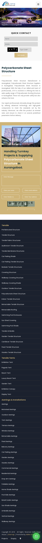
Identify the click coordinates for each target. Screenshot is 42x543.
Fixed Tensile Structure (10, 347)
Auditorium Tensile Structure (13, 246)
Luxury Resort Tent (9, 378)
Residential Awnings (9, 473)
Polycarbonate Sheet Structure (13, 294)
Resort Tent (6, 373)
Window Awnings (8, 431)
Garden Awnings (8, 457)
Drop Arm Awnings (9, 479)
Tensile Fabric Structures (11, 240)
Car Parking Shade (9, 256)
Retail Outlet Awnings (10, 500)
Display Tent (6, 394)
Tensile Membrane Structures (13, 251)
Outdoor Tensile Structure (12, 288)
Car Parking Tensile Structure (13, 262)
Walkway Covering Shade (11, 283)
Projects (5, 538)
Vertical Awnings (8, 516)
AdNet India (30, 534)
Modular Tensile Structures (12, 267)
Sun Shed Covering (9, 320)
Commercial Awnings (10, 468)
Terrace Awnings (8, 425)
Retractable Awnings (9, 436)
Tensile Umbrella (8, 331)
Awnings (5, 404)
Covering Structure (9, 272)
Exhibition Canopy (8, 389)
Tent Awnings (7, 420)
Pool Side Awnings (8, 495)
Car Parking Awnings (9, 452)
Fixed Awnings (7, 441)
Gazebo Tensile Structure (11, 352)
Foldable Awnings (8, 484)
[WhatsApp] (36, 535)
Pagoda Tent (6, 368)
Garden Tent (6, 384)
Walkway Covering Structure (12, 278)
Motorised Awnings (9, 409)
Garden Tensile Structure (11, 336)
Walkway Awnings (8, 521)
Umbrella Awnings (8, 511)
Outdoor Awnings (8, 415)
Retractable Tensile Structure (13, 304)
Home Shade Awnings (10, 489)
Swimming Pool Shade (10, 326)
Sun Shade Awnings (9, 505)
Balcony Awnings (8, 447)
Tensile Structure (8, 235)
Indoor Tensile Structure (11, 299)
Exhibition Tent (7, 362)
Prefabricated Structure (11, 230)
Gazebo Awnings (8, 463)
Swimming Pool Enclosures (12, 315)
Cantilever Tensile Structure (12, 342)
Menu (38, 4)
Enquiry (13, 538)
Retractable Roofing (9, 310)
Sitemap (11, 534)
